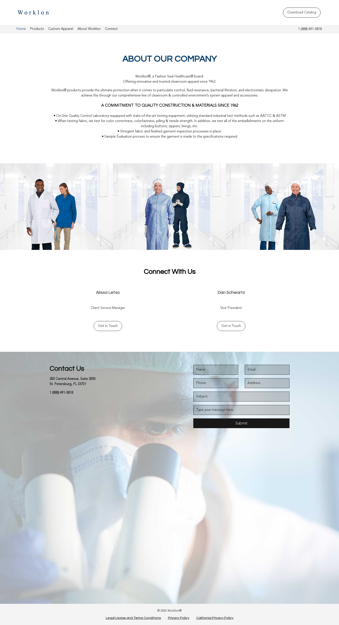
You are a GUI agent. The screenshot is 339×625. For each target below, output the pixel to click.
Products (37, 29)
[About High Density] (169, 206)
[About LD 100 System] (282, 206)
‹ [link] (5, 206)
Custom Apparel (60, 29)
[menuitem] (21, 29)
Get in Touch (108, 326)
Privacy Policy (178, 618)
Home (21, 29)
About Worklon (89, 29)
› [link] (334, 206)
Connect (111, 29)
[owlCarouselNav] (5, 206)
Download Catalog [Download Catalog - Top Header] (302, 12)
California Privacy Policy (214, 618)
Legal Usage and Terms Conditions (133, 618)
